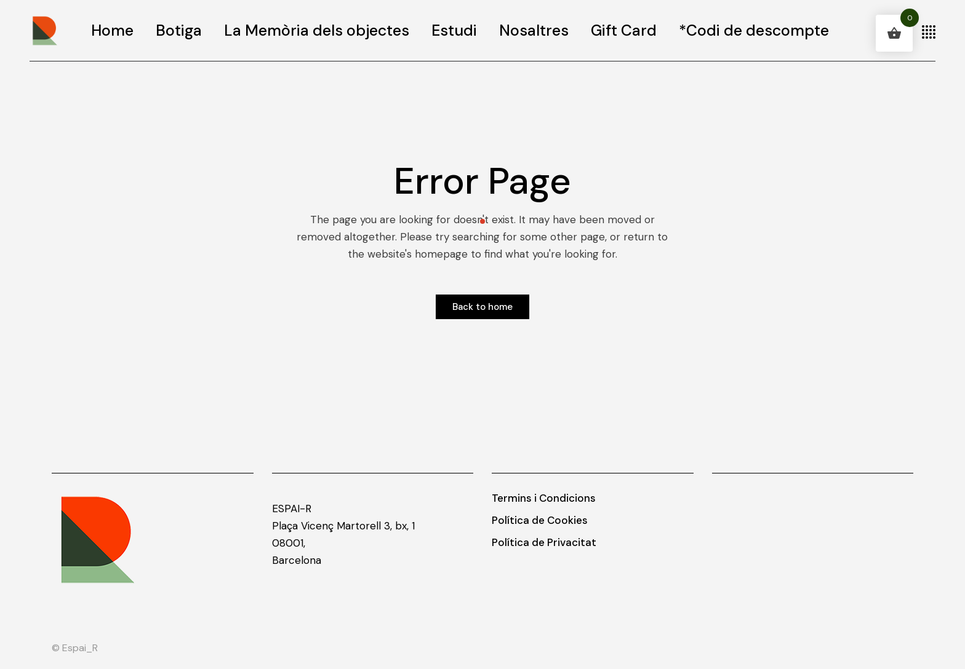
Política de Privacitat (544, 542)
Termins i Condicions (544, 498)
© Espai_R (75, 647)
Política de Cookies (540, 520)
